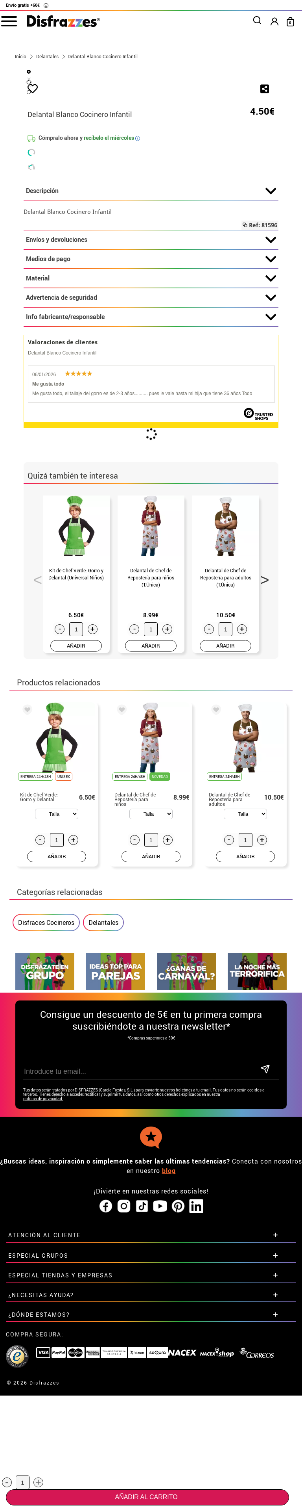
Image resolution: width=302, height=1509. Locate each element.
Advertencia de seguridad (151, 483)
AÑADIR (76, 831)
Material (151, 464)
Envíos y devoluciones (151, 425)
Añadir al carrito (146, 1497)
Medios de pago (151, 444)
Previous (35, 763)
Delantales (103, 1108)
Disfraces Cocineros (46, 1108)
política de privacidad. (43, 1257)
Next (262, 763)
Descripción (151, 376)
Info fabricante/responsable (151, 502)
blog (169, 1329)
